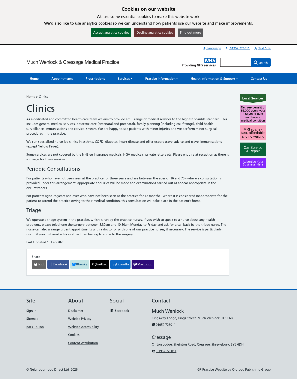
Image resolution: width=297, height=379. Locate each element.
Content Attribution (83, 343)
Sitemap (32, 319)
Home (30, 97)
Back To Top (35, 327)
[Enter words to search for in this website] (235, 62)
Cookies (74, 335)
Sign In (31, 311)
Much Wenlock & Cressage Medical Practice (72, 62)
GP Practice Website (212, 369)
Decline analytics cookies (154, 32)
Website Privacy (80, 319)
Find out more (190, 32)
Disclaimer (75, 311)
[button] (125, 78)
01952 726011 (237, 48)
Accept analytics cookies (111, 32)
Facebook (119, 311)
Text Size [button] (262, 48)
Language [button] (211, 48)
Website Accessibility (83, 327)
